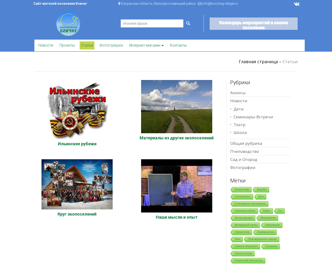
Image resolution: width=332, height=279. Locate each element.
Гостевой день (243, 196)
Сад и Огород (243, 159)
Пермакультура (265, 232)
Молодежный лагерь (246, 225)
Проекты (67, 45)
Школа (240, 132)
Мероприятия (268, 218)
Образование (272, 225)
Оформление (242, 232)
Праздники (271, 246)
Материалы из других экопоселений (177, 137)
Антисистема (242, 189)
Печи (237, 239)
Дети (239, 108)
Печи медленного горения (262, 239)
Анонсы (238, 92)
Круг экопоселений (77, 214)
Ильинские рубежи (77, 143)
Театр (239, 124)
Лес (280, 210)
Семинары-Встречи (253, 116)
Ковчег (267, 210)
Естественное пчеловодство (250, 203)
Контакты (178, 45)
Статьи (87, 45)
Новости (45, 45)
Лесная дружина (244, 218)
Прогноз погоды (243, 253)
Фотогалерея (111, 45)
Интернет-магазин (144, 45)
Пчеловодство (244, 151)
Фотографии (242, 167)
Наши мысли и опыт (177, 217)
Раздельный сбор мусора (249, 260)
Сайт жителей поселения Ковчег (60, 3)
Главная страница (258, 61)
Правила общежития (246, 246)
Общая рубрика (246, 143)
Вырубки (261, 189)
